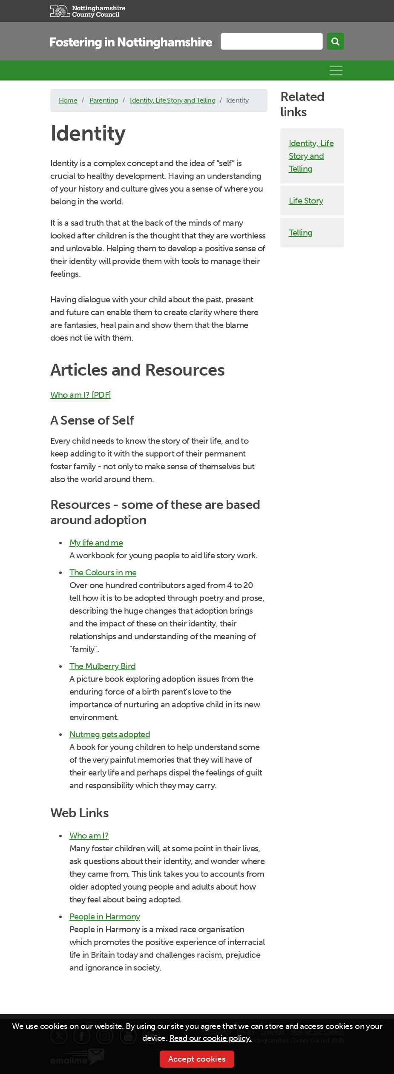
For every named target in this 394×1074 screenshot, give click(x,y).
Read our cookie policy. (211, 1038)
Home (68, 100)
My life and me (96, 542)
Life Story (306, 200)
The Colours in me (103, 572)
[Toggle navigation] (336, 70)
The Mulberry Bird (102, 666)
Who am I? (89, 835)
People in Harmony (104, 916)
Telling (301, 232)
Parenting (103, 100)
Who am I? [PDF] (80, 395)
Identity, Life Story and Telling (172, 100)
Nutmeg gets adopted (109, 734)
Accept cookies (197, 1059)
